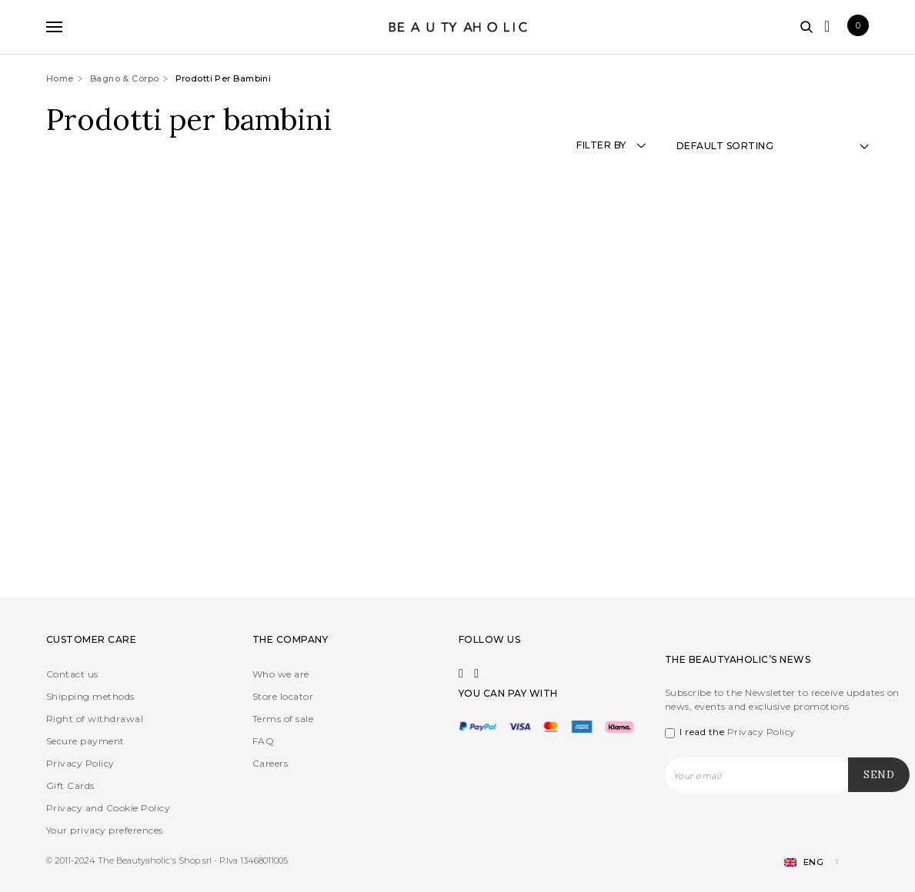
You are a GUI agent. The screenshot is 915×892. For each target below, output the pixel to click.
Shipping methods (90, 696)
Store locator (282, 696)
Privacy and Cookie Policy (108, 808)
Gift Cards (70, 785)
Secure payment (85, 741)
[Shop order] (772, 146)
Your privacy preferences (104, 830)
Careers (270, 763)
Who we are (280, 674)
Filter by (611, 145)
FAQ (263, 741)
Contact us (72, 674)
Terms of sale (282, 718)
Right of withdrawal (94, 718)
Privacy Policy (80, 763)
